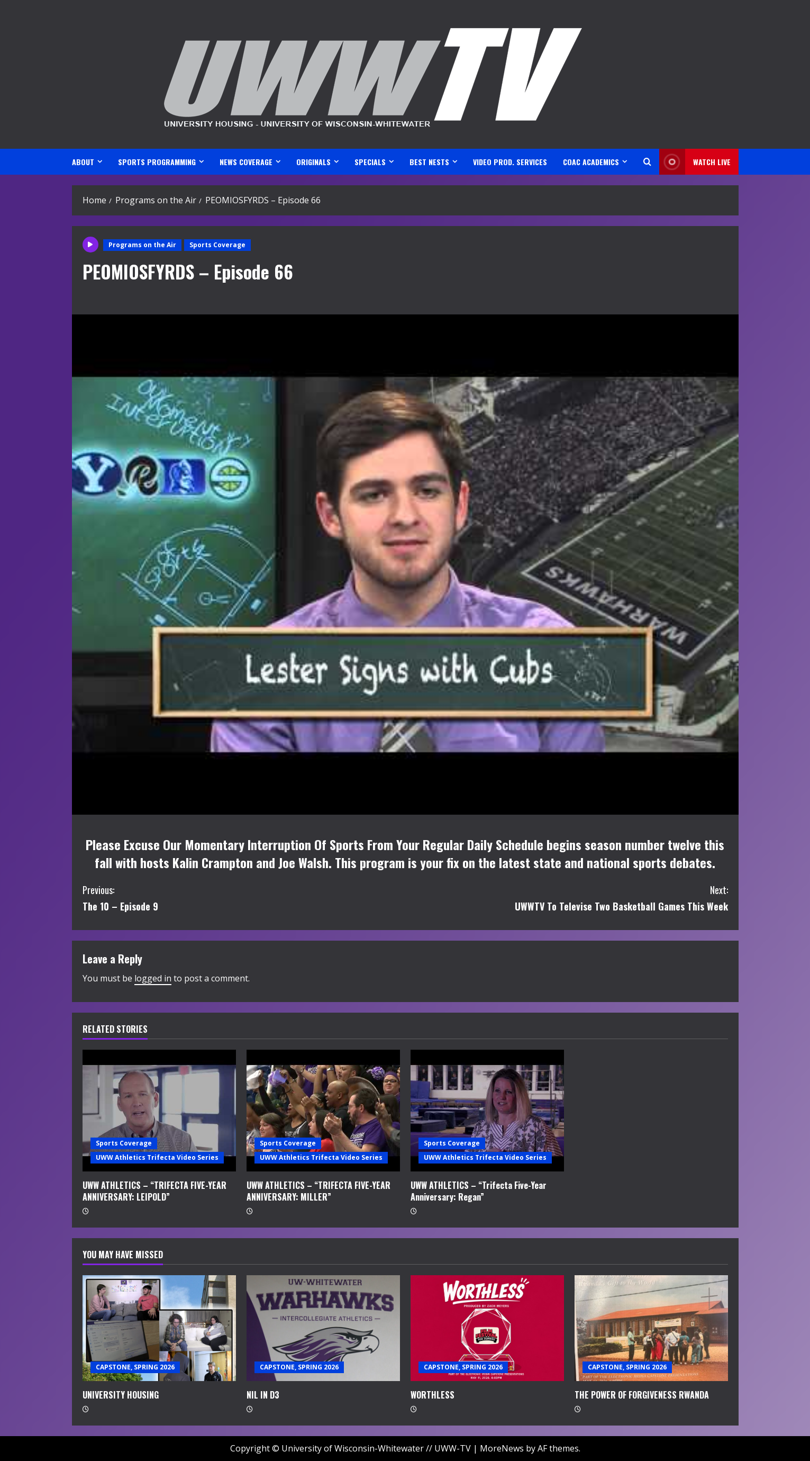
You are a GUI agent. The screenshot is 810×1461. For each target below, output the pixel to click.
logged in (152, 978)
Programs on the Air (142, 244)
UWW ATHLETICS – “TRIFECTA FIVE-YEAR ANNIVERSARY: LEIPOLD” (154, 1191)
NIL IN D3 (263, 1394)
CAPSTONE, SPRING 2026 (135, 1367)
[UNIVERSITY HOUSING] (159, 1328)
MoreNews (502, 1448)
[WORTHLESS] (487, 1328)
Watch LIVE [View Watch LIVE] (695, 162)
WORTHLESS (432, 1394)
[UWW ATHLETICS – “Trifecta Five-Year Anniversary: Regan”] (487, 1110)
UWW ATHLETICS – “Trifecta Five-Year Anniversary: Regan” (479, 1191)
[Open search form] (647, 161)
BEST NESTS (429, 161)
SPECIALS (370, 161)
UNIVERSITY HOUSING (121, 1394)
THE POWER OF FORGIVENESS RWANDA (642, 1394)
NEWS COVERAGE (246, 161)
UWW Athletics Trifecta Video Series (157, 1157)
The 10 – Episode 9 (244, 897)
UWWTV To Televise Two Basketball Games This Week (566, 897)
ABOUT (83, 161)
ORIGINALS (313, 161)
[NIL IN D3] (323, 1328)
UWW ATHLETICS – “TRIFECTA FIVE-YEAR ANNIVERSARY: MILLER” (318, 1191)
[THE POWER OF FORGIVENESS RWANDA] (651, 1328)
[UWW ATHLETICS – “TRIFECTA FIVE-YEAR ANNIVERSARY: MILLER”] (323, 1110)
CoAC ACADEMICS (591, 161)
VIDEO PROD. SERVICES (510, 161)
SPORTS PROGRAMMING (157, 161)
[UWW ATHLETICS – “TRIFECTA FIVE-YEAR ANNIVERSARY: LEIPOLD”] (159, 1110)
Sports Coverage (217, 244)
